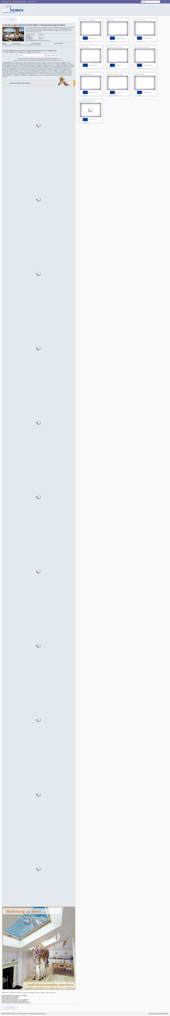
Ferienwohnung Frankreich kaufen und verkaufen (16, 1003)
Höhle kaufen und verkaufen (10, 999)
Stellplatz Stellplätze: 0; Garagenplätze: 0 (26, 75)
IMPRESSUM (165, 1014)
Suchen (4, 1)
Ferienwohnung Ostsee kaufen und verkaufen (15, 1000)
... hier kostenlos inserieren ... (39, 83)
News (24, 1)
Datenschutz (157, 1014)
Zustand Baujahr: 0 (8, 75)
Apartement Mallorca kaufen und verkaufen (14, 996)
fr (35, 1)
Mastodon (151, 1014)
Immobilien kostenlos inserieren (36, 1014)
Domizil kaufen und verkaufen (10, 997)
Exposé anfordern (53, 55)
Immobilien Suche (21, 1014)
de (29, 1)
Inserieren (11, 1)
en (32, 1)
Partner (18, 1)
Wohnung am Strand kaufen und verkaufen (14, 1002)
